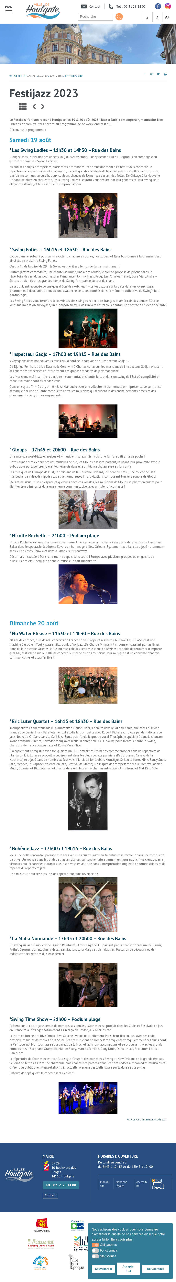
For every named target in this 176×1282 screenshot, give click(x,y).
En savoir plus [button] (122, 1239)
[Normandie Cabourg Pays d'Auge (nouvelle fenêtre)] (41, 1244)
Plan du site (104, 1184)
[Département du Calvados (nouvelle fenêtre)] (77, 1225)
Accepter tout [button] (128, 1269)
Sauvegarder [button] (103, 1268)
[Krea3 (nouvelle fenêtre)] (161, 1183)
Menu (9, 6)
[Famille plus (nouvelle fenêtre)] (40, 1262)
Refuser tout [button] (155, 1268)
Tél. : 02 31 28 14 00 (61, 1185)
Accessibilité (142, 1184)
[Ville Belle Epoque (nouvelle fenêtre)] (76, 1262)
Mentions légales (121, 1184)
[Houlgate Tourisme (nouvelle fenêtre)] (82, 1244)
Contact (50, 1195)
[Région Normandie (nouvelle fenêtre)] (42, 1225)
